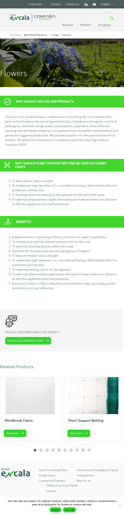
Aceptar (55, 510)
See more (12, 433)
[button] (35, 450)
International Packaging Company (98, 470)
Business (67, 24)
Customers (35, 4)
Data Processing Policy (53, 470)
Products (85, 24)
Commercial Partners (52, 480)
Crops (55, 34)
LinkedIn (86, 4)
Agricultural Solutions (35, 34)
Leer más (69, 510)
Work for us (84, 480)
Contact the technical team (25, 340)
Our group (104, 24)
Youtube (94, 4)
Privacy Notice (86, 475)
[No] (119, 506)
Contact (56, 4)
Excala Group (47, 475)
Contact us (72, 4)
